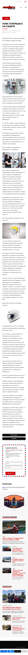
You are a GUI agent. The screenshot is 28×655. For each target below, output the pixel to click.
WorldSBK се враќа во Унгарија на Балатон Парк (18, 561)
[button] (25, 7)
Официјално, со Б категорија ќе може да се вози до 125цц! (18, 629)
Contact (24, 647)
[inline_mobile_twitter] (17, 651)
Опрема (6, 18)
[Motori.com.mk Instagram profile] (19, 1)
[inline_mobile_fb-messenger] (10, 651)
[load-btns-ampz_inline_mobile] (24, 651)
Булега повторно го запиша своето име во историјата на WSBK (12, 539)
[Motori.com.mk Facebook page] (16, 1)
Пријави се (10, 473)
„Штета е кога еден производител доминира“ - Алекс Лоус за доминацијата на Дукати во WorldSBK (19, 573)
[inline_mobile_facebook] (3, 651)
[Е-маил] (14, 467)
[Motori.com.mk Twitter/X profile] (18, 1)
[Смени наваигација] (4, 644)
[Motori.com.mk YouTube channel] (21, 1)
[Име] (14, 463)
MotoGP (14, 546)
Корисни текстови (7, 605)
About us (19, 647)
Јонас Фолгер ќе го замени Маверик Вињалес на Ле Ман (17, 550)
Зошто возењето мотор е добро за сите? (18, 618)
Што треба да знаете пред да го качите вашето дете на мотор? (11, 608)
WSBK (4, 536)
